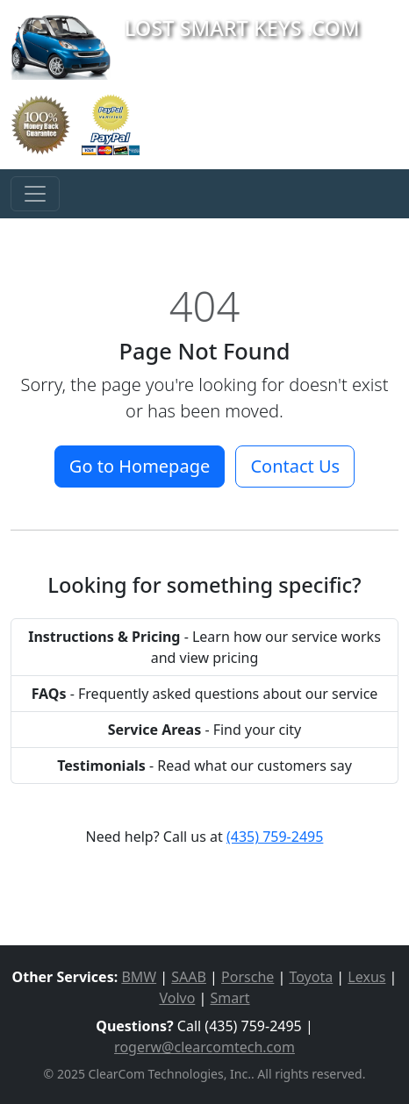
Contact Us (295, 466)
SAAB (188, 976)
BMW (138, 976)
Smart (229, 998)
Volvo (177, 998)
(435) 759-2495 (274, 836)
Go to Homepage (139, 466)
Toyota (311, 976)
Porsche (247, 976)
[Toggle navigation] (35, 193)
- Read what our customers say (204, 765)
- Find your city (205, 729)
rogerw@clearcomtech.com (204, 1047)
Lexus (366, 976)
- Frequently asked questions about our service (205, 693)
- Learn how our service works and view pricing (204, 647)
